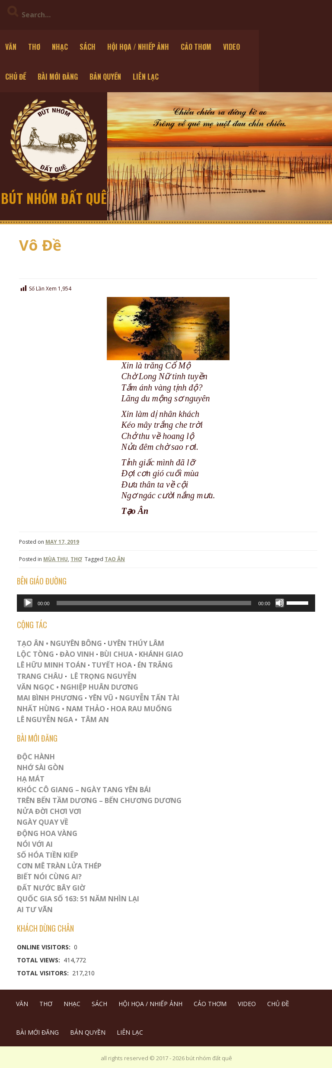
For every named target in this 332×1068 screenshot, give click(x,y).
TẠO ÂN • (32, 643)
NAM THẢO (85, 708)
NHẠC (60, 47)
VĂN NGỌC (36, 687)
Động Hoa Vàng (47, 833)
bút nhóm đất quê (54, 198)
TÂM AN (95, 719)
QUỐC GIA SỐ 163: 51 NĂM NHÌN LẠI (78, 898)
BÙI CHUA (116, 654)
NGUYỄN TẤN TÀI (149, 698)
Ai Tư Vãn (35, 909)
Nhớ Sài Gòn (40, 767)
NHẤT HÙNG (38, 708)
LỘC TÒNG (35, 654)
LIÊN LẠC (146, 76)
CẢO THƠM (196, 47)
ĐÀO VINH (77, 654)
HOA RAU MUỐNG (140, 708)
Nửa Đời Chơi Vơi (49, 811)
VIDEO (231, 47)
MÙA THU (55, 559)
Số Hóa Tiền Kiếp (47, 855)
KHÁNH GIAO (161, 654)
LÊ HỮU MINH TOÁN (51, 665)
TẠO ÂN (115, 559)
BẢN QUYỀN (105, 76)
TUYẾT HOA (112, 665)
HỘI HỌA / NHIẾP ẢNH (138, 47)
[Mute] (279, 603)
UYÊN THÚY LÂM (135, 643)
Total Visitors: (43, 973)
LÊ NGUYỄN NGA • (47, 719)
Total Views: (39, 960)
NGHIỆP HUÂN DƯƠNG (99, 687)
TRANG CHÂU (40, 676)
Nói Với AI (35, 844)
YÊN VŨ (101, 698)
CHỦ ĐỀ (15, 76)
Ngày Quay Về (42, 822)
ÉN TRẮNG (155, 665)
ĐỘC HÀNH (36, 756)
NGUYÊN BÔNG (76, 643)
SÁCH (88, 47)
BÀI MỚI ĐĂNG (58, 76)
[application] (166, 603)
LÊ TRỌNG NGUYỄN (103, 676)
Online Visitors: (44, 947)
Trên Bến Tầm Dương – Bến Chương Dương (99, 800)
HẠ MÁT (31, 779)
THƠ (34, 47)
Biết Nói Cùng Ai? (49, 876)
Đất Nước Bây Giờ (51, 888)
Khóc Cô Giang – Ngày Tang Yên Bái (84, 789)
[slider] (154, 603)
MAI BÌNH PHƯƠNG (50, 698)
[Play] (28, 603)
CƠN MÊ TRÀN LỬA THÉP (59, 866)
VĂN (10, 47)
